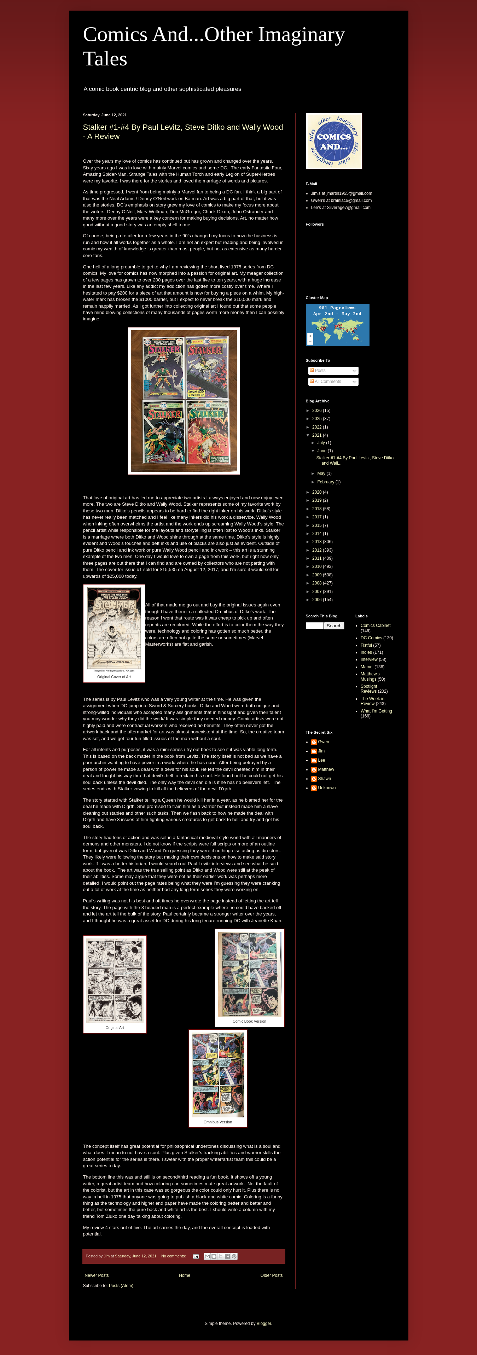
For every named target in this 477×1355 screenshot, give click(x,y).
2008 (317, 583)
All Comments (325, 381)
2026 (317, 410)
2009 (317, 574)
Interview (369, 659)
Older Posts (272, 1275)
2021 (317, 435)
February (326, 481)
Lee (321, 760)
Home (184, 1275)
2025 (317, 418)
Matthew (326, 769)
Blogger (264, 1323)
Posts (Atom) (121, 1285)
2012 (317, 550)
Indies (366, 652)
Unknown (327, 787)
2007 (317, 591)
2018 (317, 508)
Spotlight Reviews (369, 689)
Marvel (367, 666)
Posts (318, 370)
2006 (317, 599)
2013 (317, 541)
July (321, 442)
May (321, 473)
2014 (317, 533)
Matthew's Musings (370, 676)
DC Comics (371, 637)
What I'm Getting (376, 711)
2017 (317, 516)
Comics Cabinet (376, 625)
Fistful (366, 645)
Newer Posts (97, 1275)
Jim (321, 751)
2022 (317, 427)
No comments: (174, 1256)
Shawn (324, 778)
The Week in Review (372, 701)
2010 (317, 566)
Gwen (323, 741)
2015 (317, 525)
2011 (317, 558)
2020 (317, 492)
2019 (317, 500)
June (322, 450)
